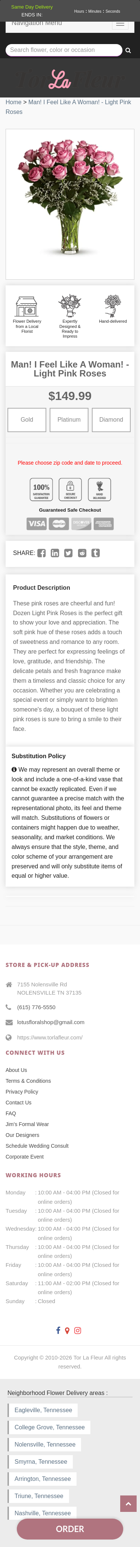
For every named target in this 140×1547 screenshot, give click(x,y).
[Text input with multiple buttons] (64, 50)
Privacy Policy (22, 1092)
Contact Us (18, 1103)
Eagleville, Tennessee (43, 1410)
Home (14, 102)
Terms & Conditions (28, 1081)
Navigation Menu (37, 23)
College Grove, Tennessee (50, 1427)
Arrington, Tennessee (43, 1479)
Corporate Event (25, 1157)
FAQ (11, 1113)
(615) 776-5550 (36, 1007)
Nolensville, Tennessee (45, 1444)
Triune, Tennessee (39, 1496)
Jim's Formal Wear (27, 1124)
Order (70, 1529)
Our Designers (22, 1135)
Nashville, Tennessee (43, 1513)
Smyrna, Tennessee (41, 1461)
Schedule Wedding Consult (37, 1146)
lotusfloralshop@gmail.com (50, 1022)
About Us (16, 1070)
